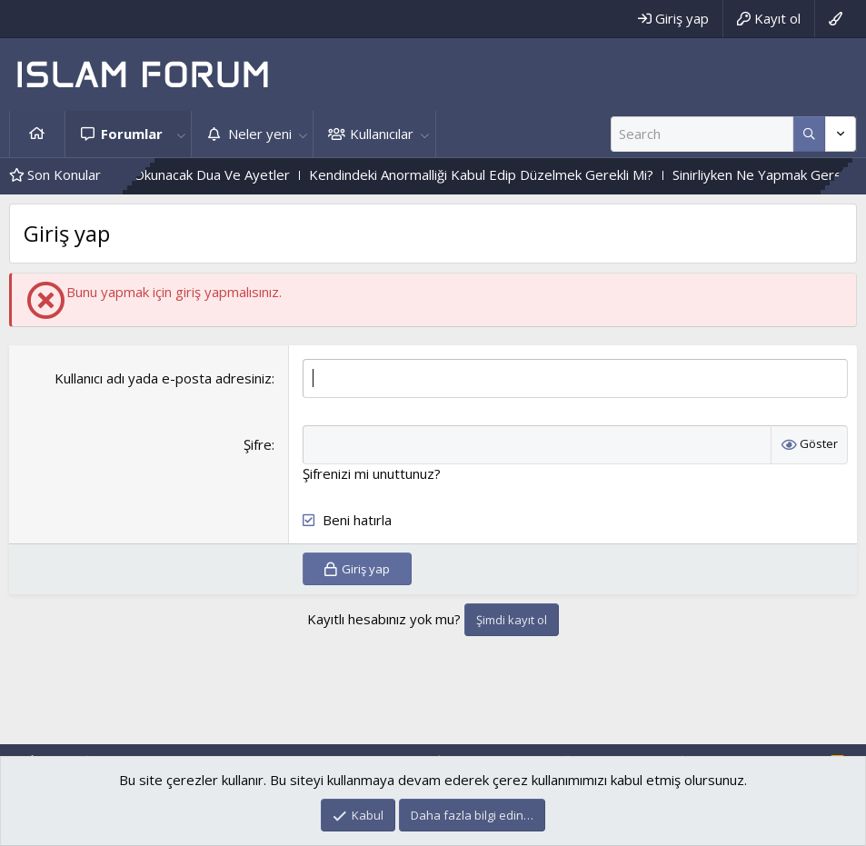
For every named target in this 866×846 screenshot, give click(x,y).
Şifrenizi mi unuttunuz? (372, 473)
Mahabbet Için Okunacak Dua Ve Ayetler (193, 174)
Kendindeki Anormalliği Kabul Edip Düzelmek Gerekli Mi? (508, 174)
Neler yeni (260, 133)
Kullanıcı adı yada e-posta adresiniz (163, 378)
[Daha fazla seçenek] (809, 134)
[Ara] (702, 134)
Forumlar (132, 133)
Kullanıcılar (381, 133)
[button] (181, 134)
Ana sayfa (37, 134)
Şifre (258, 444)
